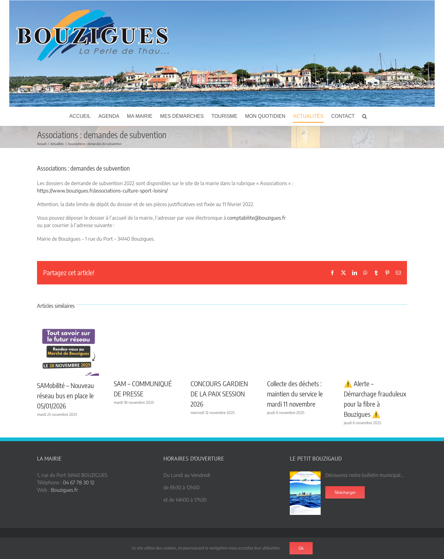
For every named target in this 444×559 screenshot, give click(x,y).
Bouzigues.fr (64, 490)
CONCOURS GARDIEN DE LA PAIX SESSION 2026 (219, 393)
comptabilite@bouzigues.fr (256, 218)
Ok (301, 548)
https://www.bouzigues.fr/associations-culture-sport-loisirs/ (102, 191)
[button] (364, 116)
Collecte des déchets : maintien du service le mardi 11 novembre (295, 393)
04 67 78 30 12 (78, 482)
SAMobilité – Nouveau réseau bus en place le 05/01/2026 (65, 395)
